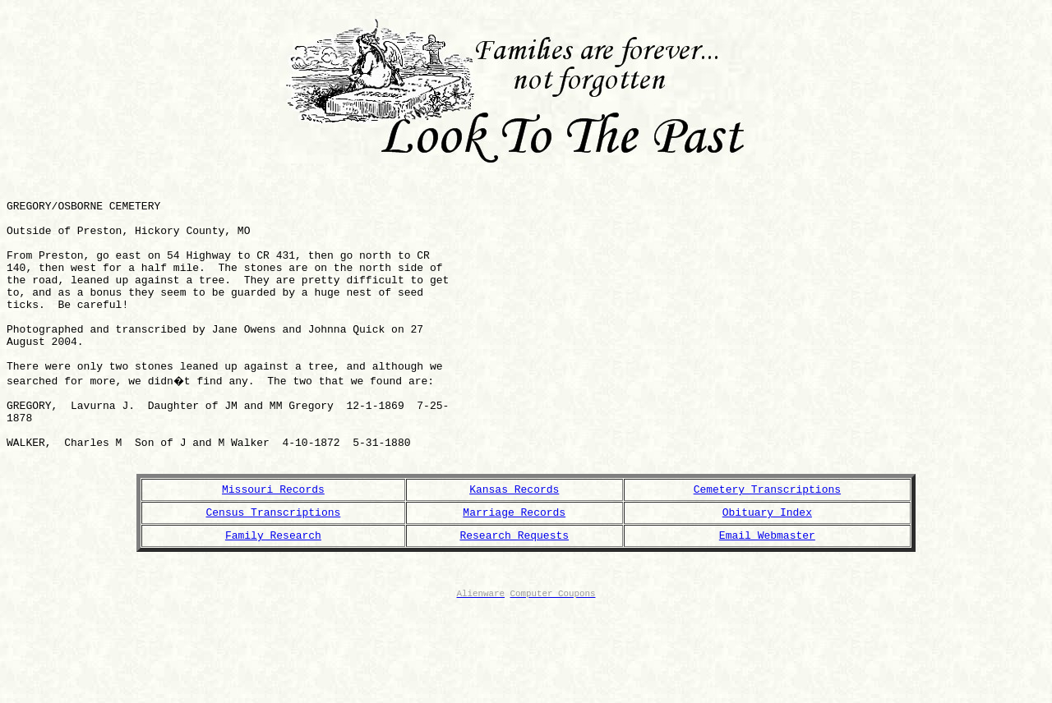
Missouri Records (273, 552)
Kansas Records (514, 552)
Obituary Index (767, 578)
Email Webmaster (767, 603)
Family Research (273, 603)
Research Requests (514, 603)
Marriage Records (514, 578)
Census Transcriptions (273, 578)
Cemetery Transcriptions (767, 552)
